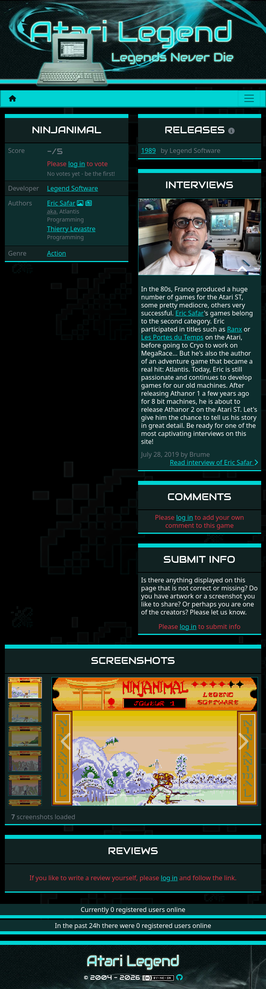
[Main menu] (249, 98)
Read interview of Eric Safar (214, 462)
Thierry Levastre (71, 228)
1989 (148, 150)
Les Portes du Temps (172, 337)
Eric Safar (61, 203)
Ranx (234, 329)
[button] (67, 741)
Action (56, 253)
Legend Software (72, 188)
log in (76, 163)
